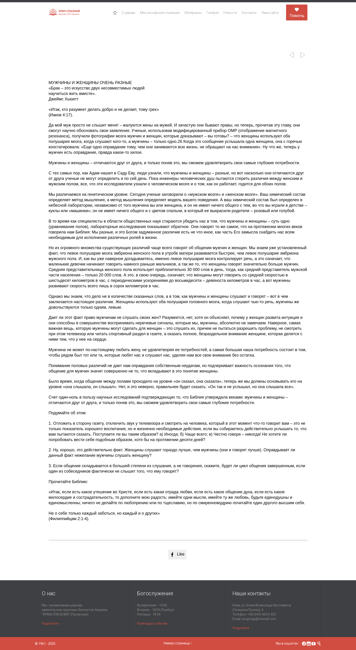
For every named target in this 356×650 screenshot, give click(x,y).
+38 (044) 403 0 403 (261, 614)
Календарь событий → (154, 623)
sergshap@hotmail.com (259, 619)
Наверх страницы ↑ (178, 643)
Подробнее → (52, 623)
